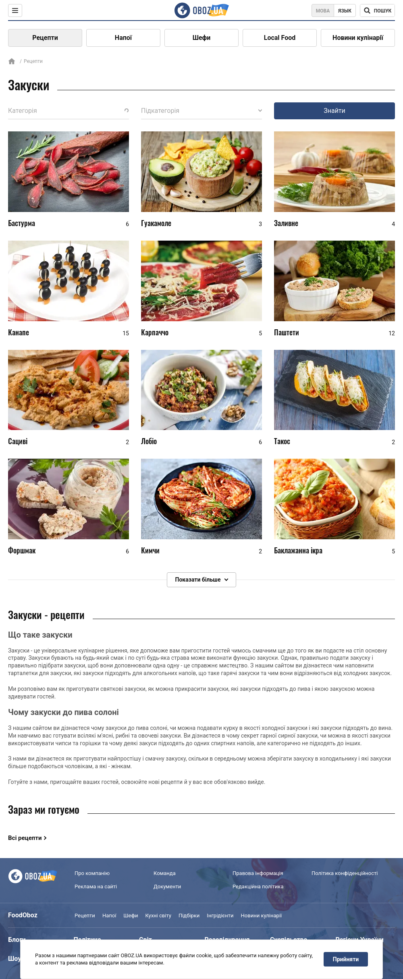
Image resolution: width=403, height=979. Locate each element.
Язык (344, 11)
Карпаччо (154, 332)
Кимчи (150, 550)
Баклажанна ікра (298, 550)
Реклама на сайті (96, 886)
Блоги (17, 940)
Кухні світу (158, 915)
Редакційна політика (258, 886)
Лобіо (149, 441)
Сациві (17, 441)
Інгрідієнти (220, 915)
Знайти (334, 110)
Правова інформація (258, 874)
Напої (123, 38)
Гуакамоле (156, 223)
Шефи (202, 38)
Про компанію (92, 874)
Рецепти (45, 38)
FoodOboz (22, 915)
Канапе (18, 332)
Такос (282, 441)
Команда (165, 874)
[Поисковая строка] (377, 10)
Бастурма (21, 223)
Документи (167, 886)
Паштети (286, 332)
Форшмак (21, 550)
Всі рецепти (25, 838)
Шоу (14, 958)
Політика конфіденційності (345, 874)
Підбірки (189, 915)
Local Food (279, 38)
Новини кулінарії (357, 38)
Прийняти (346, 959)
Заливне (286, 223)
